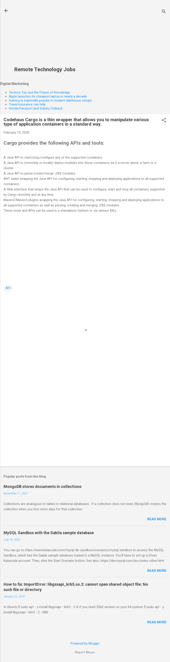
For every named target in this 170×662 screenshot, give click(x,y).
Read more (156, 519)
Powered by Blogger (85, 643)
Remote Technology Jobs (44, 69)
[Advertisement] (44, 35)
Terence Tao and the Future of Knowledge (39, 92)
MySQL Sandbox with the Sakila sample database (49, 532)
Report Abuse (85, 652)
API (8, 288)
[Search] (163, 12)
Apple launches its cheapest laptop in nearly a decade (48, 96)
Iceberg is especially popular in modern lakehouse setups (50, 100)
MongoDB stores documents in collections (42, 486)
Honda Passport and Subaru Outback (36, 108)
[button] (163, 120)
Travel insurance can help (27, 104)
